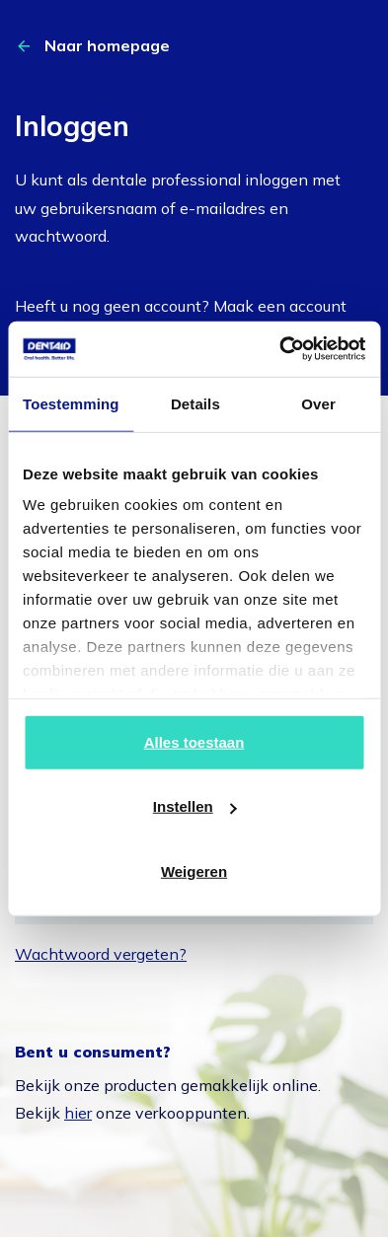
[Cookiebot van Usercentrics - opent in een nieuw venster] (279, 349)
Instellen (195, 806)
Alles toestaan (194, 741)
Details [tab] (195, 403)
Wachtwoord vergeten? (101, 954)
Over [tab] (318, 403)
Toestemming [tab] (71, 403)
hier (78, 1113)
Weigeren (194, 870)
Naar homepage (107, 45)
